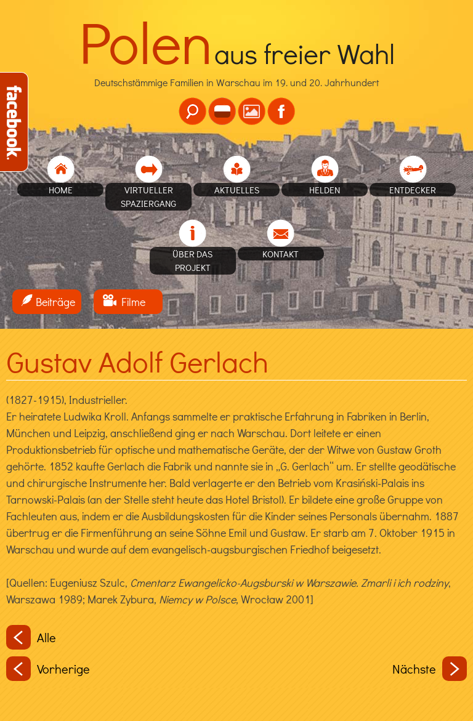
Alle (31, 637)
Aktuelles (236, 189)
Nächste (429, 668)
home (61, 189)
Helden (324, 189)
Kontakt (280, 254)
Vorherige (48, 668)
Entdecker (412, 189)
